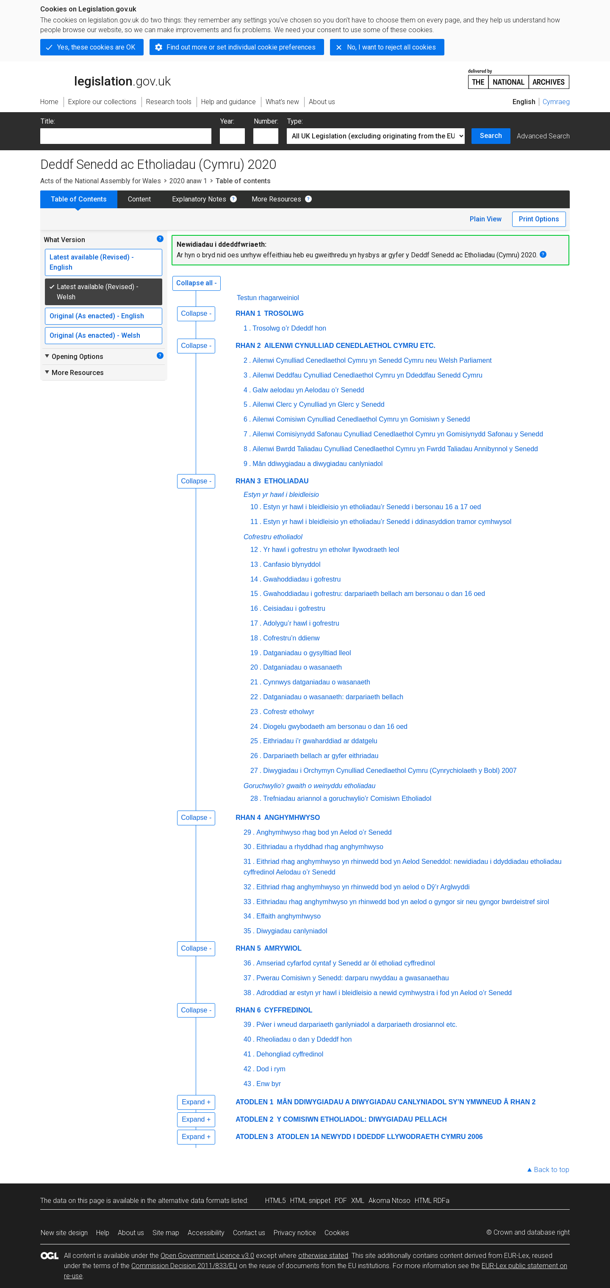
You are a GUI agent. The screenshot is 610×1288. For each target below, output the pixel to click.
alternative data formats (194, 1201)
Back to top (551, 1170)
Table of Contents (79, 199)
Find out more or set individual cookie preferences (241, 47)
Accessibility (206, 1233)
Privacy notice (295, 1233)
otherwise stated (323, 1256)
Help (102, 1233)
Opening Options (73, 356)
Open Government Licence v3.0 (207, 1256)
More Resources (276, 199)
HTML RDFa (432, 1201)
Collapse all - (196, 283)
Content (139, 199)
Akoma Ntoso (389, 1201)
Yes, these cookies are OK (96, 47)
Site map (165, 1233)
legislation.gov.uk (105, 78)
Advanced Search (543, 136)
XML (357, 1201)
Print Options (539, 219)
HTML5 (275, 1201)
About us (131, 1233)
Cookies (336, 1233)
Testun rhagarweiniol (268, 297)
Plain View (486, 219)
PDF (341, 1201)
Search (491, 136)
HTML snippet (310, 1201)
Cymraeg (556, 102)
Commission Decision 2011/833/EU (184, 1266)
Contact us (249, 1233)
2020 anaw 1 (188, 181)
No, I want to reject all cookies (391, 47)
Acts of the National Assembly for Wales (100, 181)
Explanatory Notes (199, 199)
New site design (64, 1233)
